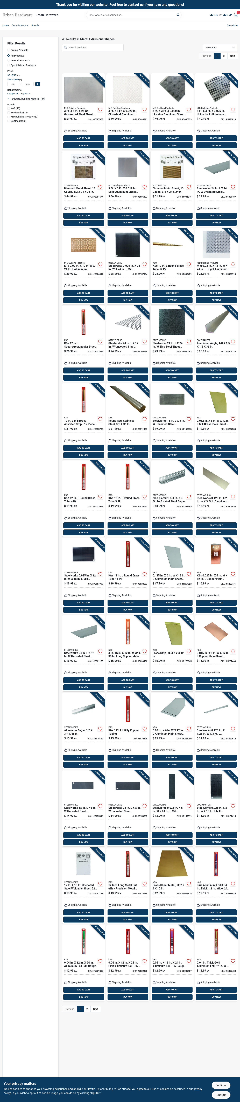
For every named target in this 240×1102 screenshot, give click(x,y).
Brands (35, 25)
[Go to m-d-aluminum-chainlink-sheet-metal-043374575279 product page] (83, 266)
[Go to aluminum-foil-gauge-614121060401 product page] (83, 963)
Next (232, 55)
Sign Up (227, 14)
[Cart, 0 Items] (236, 15)
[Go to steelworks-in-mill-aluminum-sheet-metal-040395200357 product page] (216, 808)
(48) (15, 108)
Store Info (232, 25)
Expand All (26, 93)
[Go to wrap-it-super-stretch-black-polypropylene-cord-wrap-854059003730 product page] (172, 498)
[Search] (178, 15)
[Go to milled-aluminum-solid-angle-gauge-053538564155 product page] (216, 344)
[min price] (13, 84)
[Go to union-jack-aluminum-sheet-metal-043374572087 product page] (216, 111)
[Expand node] (8, 98)
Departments (19, 25)
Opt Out (221, 1095)
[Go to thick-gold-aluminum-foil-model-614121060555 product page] (216, 963)
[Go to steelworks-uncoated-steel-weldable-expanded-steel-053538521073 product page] (127, 344)
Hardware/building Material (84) (27, 98)
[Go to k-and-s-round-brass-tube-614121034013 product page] (83, 498)
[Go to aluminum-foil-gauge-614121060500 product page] (172, 963)
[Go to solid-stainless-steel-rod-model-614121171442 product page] (127, 421)
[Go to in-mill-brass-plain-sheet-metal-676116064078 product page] (216, 421)
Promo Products (19, 50)
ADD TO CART (83, 138)
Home (5, 25)
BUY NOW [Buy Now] (83, 145)
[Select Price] (37, 84)
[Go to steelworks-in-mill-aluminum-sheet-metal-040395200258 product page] (172, 808)
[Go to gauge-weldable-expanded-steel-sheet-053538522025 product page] (83, 189)
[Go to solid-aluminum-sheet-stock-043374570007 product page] (127, 189)
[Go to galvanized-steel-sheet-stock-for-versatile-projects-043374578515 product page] (83, 111)
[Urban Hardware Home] (17, 15)
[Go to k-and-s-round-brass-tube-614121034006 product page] (172, 266)
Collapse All (12, 93)
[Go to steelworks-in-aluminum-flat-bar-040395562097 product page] (216, 731)
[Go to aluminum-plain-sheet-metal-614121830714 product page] (172, 731)
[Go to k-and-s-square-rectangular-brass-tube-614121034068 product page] (83, 344)
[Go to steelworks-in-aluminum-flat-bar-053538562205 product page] (216, 498)
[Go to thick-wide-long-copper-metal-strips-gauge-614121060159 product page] (127, 653)
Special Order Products (23, 65)
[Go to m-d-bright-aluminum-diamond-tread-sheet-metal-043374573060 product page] (216, 266)
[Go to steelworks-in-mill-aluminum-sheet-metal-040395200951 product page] (127, 266)
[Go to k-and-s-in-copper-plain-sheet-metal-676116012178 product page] (216, 576)
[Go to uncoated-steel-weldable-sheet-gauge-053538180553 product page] (83, 886)
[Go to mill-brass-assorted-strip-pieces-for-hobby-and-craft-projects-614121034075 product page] (83, 421)
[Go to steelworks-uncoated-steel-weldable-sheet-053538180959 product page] (216, 189)
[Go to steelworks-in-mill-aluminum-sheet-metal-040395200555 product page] (83, 576)
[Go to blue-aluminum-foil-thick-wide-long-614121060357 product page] (216, 886)
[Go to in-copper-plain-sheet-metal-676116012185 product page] (216, 653)
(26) (19, 112)
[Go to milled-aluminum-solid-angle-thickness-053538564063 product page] (83, 731)
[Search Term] (134, 15)
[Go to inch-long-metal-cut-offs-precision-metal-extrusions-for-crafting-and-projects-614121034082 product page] (127, 886)
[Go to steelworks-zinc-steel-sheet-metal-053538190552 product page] (172, 344)
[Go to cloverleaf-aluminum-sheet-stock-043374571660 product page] (127, 111)
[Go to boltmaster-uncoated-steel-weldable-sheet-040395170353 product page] (172, 421)
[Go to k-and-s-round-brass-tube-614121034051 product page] (127, 576)
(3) (18, 121)
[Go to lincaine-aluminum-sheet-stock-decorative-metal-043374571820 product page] (172, 111)
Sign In (214, 14)
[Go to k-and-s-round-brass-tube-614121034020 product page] (127, 498)
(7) (24, 116)
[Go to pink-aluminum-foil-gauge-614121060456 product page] (127, 963)
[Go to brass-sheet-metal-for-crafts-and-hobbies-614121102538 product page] (172, 886)
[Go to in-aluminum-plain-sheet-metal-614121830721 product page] (172, 576)
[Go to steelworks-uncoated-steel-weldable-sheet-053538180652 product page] (83, 653)
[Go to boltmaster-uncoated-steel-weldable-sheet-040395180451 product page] (127, 808)
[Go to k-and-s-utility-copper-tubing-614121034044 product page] (127, 731)
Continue (221, 1085)
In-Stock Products (20, 60)
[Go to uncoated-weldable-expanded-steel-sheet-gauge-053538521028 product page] (172, 189)
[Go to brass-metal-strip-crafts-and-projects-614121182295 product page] (172, 653)
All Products (17, 56)
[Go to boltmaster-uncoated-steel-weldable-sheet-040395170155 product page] (83, 808)
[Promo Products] (8, 50)
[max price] (28, 84)
